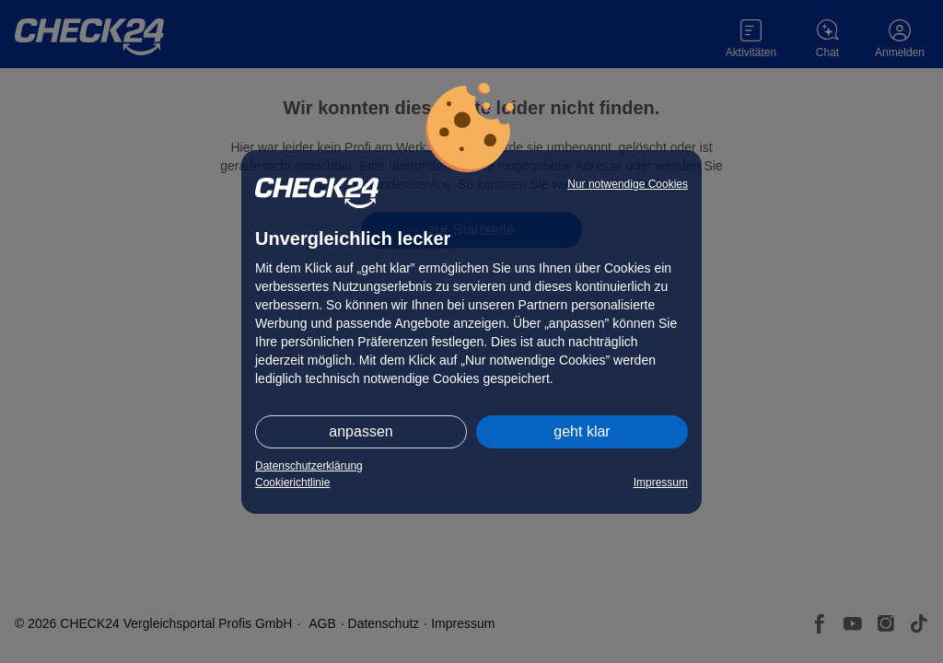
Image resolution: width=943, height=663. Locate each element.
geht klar (581, 431)
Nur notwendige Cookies (627, 184)
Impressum (661, 482)
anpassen (360, 431)
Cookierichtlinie (292, 482)
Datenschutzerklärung (309, 465)
